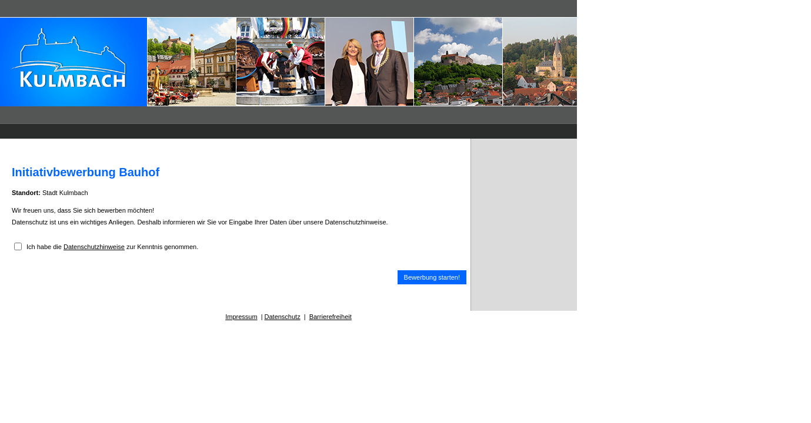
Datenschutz (283, 316)
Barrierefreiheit (330, 316)
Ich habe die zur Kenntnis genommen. (112, 246)
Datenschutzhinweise (94, 246)
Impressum (241, 316)
